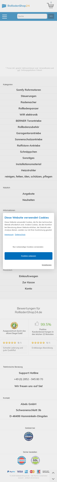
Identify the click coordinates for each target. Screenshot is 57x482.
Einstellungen (47, 265)
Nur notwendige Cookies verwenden (28, 247)
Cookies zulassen (28, 256)
